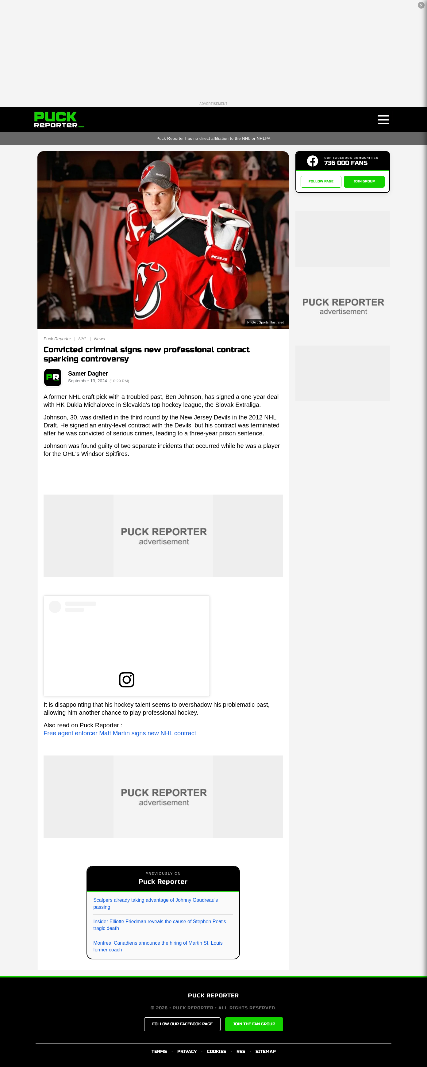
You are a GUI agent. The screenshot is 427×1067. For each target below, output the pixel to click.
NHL (82, 338)
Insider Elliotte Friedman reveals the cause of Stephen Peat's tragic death (159, 925)
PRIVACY (187, 1051)
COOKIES (216, 1051)
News (99, 338)
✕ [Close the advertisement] (421, 5)
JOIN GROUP (364, 182)
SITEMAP (266, 1051)
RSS (241, 1051)
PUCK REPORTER (213, 995)
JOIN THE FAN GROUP (254, 1024)
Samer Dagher (88, 373)
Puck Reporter (57, 338)
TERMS (159, 1051)
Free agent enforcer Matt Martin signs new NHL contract (120, 733)
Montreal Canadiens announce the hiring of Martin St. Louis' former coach (158, 946)
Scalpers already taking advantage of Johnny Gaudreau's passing (155, 903)
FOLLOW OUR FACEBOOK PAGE (182, 1024)
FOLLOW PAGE (321, 182)
